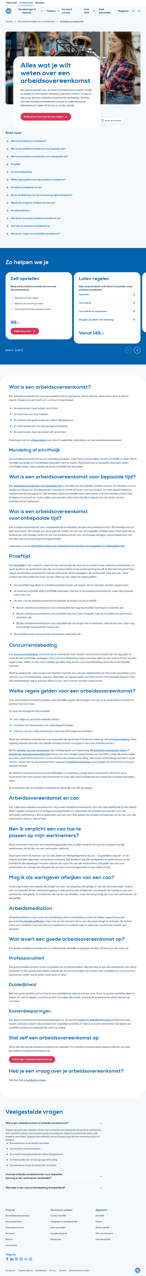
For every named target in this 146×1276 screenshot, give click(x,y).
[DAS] (9, 11)
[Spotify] (16, 1259)
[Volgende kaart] (137, 350)
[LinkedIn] (11, 1259)
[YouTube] (25, 1259)
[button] (45, 117)
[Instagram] (21, 1259)
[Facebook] (7, 1259)
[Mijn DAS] (133, 11)
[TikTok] (30, 1259)
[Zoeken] (139, 11)
